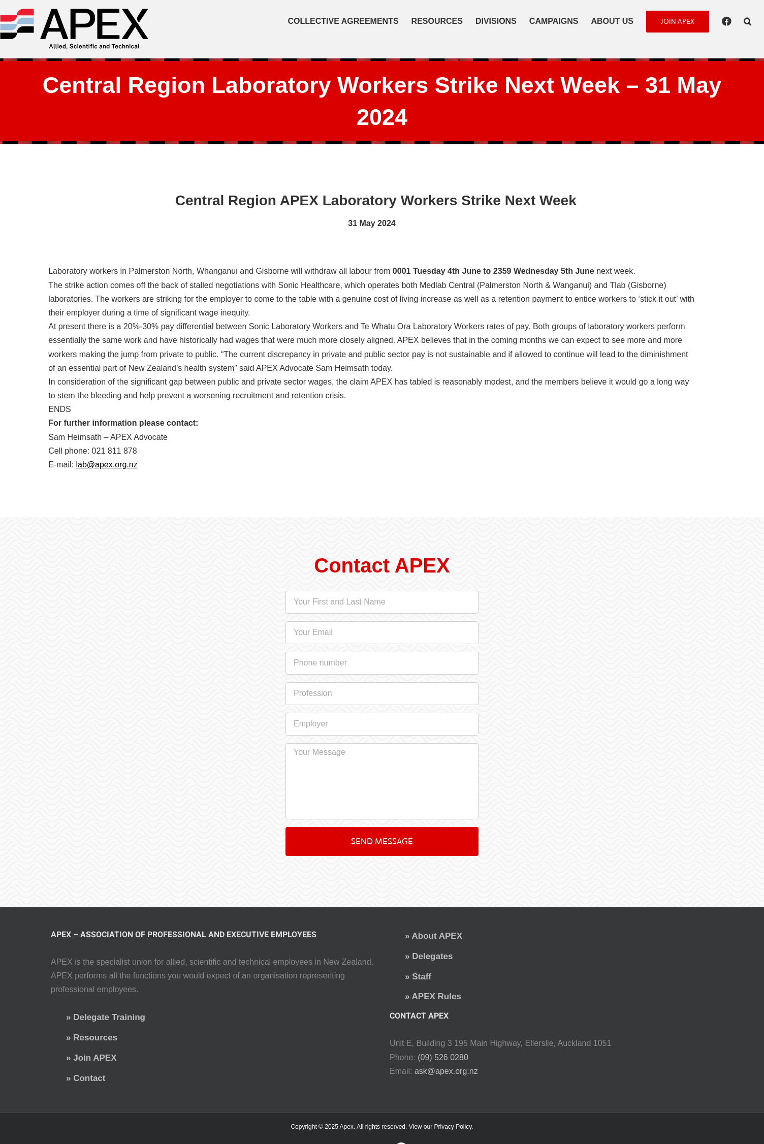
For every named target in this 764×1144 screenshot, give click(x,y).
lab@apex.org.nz (106, 464)
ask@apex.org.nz (446, 1071)
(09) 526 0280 (443, 1057)
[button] (747, 21)
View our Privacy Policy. (441, 1126)
